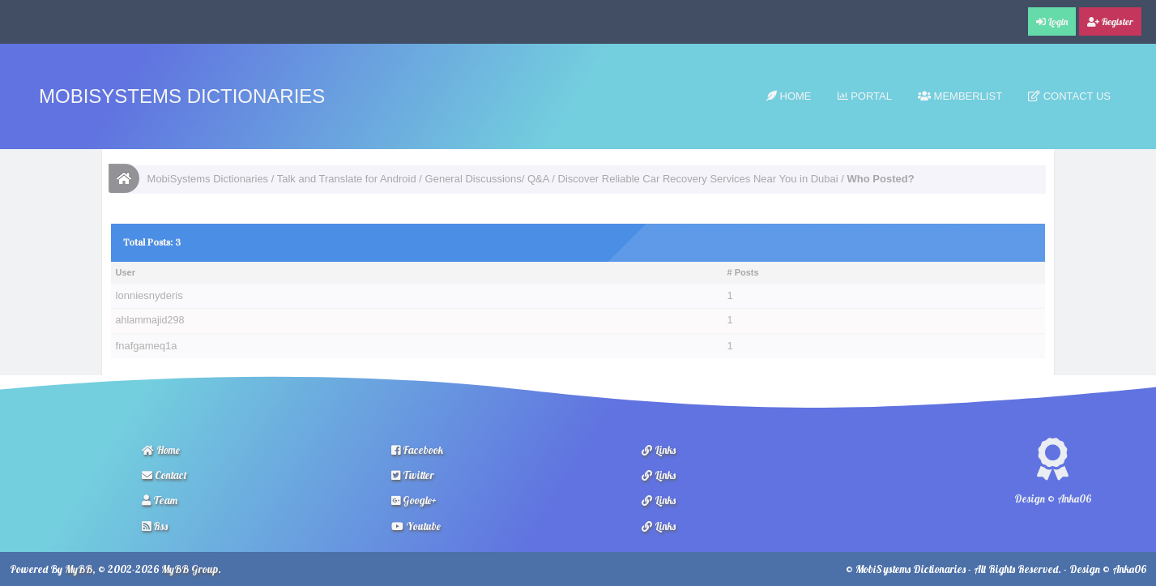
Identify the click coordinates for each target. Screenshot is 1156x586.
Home (789, 96)
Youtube (416, 526)
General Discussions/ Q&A (487, 179)
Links (659, 449)
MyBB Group (189, 568)
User (125, 272)
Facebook (417, 449)
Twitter (412, 474)
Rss (155, 526)
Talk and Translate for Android (346, 179)
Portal (865, 96)
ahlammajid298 (150, 320)
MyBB (78, 568)
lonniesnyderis (149, 295)
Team (159, 500)
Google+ (414, 500)
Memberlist (960, 96)
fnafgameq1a (146, 346)
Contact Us (1069, 96)
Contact (164, 474)
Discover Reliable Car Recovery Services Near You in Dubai (698, 179)
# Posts (743, 272)
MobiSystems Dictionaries (182, 96)
